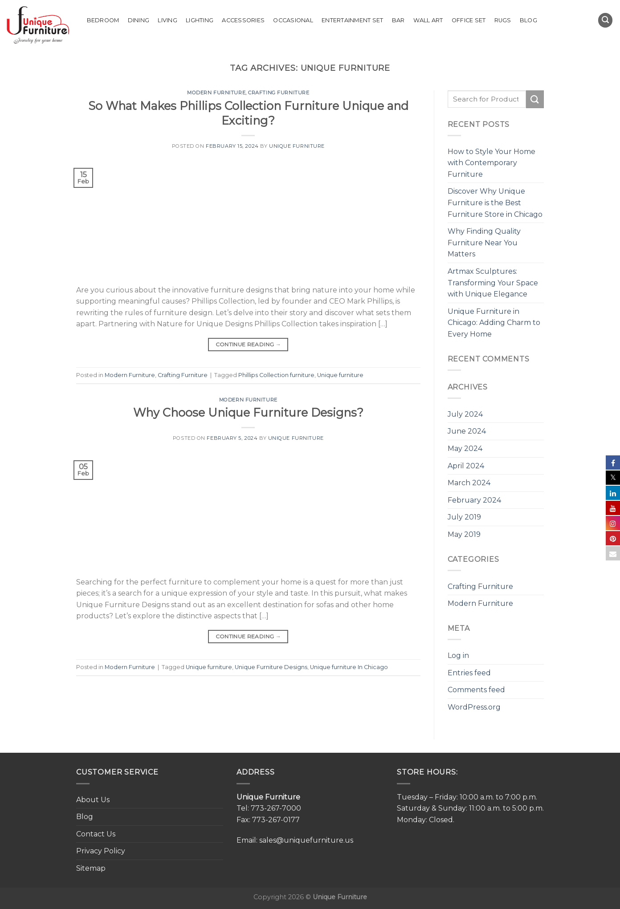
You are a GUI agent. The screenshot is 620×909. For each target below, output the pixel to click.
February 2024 (474, 500)
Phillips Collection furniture (276, 375)
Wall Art (428, 20)
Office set (469, 20)
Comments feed (476, 690)
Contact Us (95, 834)
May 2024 (465, 448)
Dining (139, 20)
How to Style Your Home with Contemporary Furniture (491, 163)
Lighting (199, 20)
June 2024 (467, 431)
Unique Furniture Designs (271, 667)
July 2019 (464, 517)
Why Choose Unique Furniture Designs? (248, 412)
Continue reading (248, 344)
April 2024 (466, 466)
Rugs (502, 20)
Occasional (293, 20)
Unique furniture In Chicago (349, 667)
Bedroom (103, 20)
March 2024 (469, 483)
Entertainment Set (352, 20)
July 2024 (465, 414)
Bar (398, 20)
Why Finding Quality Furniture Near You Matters (484, 242)
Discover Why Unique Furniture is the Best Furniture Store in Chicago (495, 202)
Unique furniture (340, 375)
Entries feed (469, 673)
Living (167, 20)
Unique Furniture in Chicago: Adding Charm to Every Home (494, 322)
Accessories (243, 20)
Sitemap (91, 868)
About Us (93, 799)
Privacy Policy (100, 851)
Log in (458, 655)
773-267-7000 (276, 808)
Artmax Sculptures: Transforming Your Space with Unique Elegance (493, 282)
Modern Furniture (216, 92)
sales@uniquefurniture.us (306, 840)
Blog (528, 20)
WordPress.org (474, 707)
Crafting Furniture (278, 92)
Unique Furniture (297, 146)
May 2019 (464, 534)
